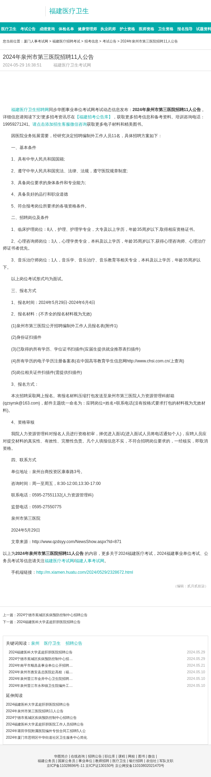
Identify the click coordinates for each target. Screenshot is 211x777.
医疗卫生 (8, 29)
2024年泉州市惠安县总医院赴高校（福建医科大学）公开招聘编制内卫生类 (42, 672)
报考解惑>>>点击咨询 (159, 93)
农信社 (151, 761)
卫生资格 (165, 29)
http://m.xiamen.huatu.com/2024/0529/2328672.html (84, 572)
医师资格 (146, 29)
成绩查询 (47, 29)
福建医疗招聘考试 (66, 41)
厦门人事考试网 (36, 41)
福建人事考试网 (89, 560)
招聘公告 (74, 643)
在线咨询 (78, 756)
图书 (141, 756)
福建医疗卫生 (69, 11)
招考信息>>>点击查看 (51, 79)
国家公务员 (66, 761)
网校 (131, 756)
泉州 (35, 643)
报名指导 (185, 29)
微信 (151, 756)
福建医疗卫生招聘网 (30, 109)
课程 (121, 756)
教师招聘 (102, 761)
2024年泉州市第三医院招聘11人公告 (34, 711)
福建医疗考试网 (59, 560)
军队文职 (166, 761)
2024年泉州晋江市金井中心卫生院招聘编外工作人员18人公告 (42, 679)
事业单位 (85, 761)
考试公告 (28, 29)
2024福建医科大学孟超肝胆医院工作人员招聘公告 (45, 724)
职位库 (110, 756)
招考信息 (91, 41)
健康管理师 (87, 29)
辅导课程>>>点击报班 (159, 79)
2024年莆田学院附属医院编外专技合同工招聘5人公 (46, 731)
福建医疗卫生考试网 (72, 65)
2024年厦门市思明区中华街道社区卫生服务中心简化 (46, 737)
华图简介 (61, 756)
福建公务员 (46, 761)
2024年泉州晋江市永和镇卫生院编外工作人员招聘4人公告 (42, 686)
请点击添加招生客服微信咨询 (59, 124)
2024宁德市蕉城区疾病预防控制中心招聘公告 (52, 615)
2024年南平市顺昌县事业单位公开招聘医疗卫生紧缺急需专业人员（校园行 (42, 665)
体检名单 (66, 29)
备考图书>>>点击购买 (51, 93)
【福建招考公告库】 (94, 117)
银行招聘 (136, 761)
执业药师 (108, 29)
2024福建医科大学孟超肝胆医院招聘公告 (49, 622)
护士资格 (127, 29)
